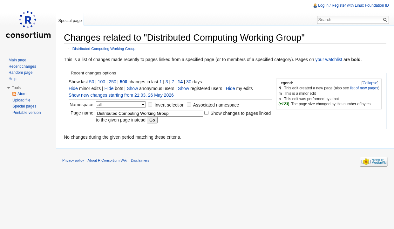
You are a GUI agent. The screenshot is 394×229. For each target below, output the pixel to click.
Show (132, 88)
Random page (20, 72)
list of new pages (364, 88)
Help (13, 79)
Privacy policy (73, 160)
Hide (73, 88)
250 (112, 81)
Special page (70, 20)
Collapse (370, 83)
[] (370, 83)
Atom (21, 94)
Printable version (26, 112)
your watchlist (328, 59)
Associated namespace (216, 105)
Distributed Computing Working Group (103, 48)
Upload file (21, 100)
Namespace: (82, 104)
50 (91, 81)
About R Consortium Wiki (107, 160)
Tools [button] (16, 88)
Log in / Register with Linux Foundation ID (353, 5)
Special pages (24, 106)
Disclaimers (140, 160)
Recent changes (22, 66)
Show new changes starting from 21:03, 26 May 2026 (121, 95)
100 (101, 81)
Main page (17, 60)
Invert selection (169, 105)
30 (188, 81)
